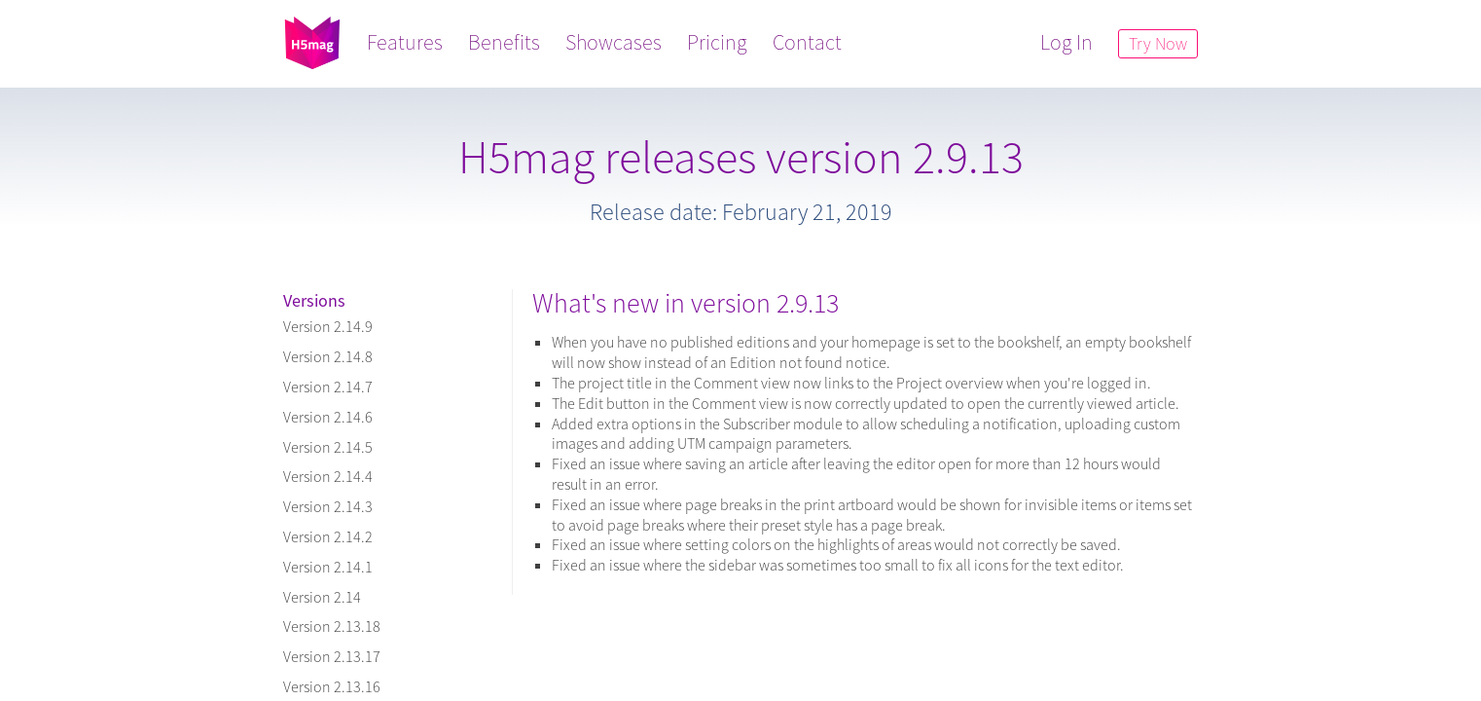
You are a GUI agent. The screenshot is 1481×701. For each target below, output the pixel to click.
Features (405, 41)
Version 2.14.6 (328, 416)
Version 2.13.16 (331, 686)
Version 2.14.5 (328, 447)
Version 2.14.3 (328, 506)
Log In (1066, 41)
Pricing (717, 41)
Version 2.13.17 (331, 656)
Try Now (1158, 43)
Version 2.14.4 (328, 476)
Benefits (504, 41)
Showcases (613, 41)
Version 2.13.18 (331, 626)
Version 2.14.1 (328, 566)
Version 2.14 (322, 597)
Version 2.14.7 (328, 386)
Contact (807, 41)
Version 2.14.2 (328, 536)
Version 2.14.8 (328, 356)
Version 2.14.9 (328, 326)
